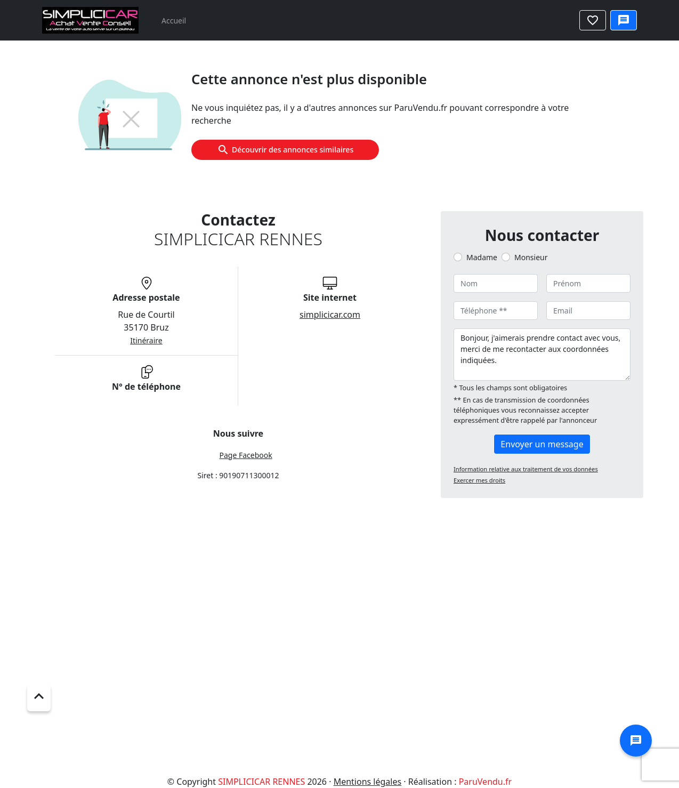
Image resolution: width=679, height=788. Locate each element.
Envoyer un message (541, 444)
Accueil (173, 20)
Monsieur (530, 257)
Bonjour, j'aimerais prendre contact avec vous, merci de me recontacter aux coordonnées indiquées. (542, 354)
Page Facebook (245, 455)
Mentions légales (368, 781)
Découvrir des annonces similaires (285, 149)
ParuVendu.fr (485, 781)
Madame (481, 257)
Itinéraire (146, 340)
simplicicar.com (330, 314)
